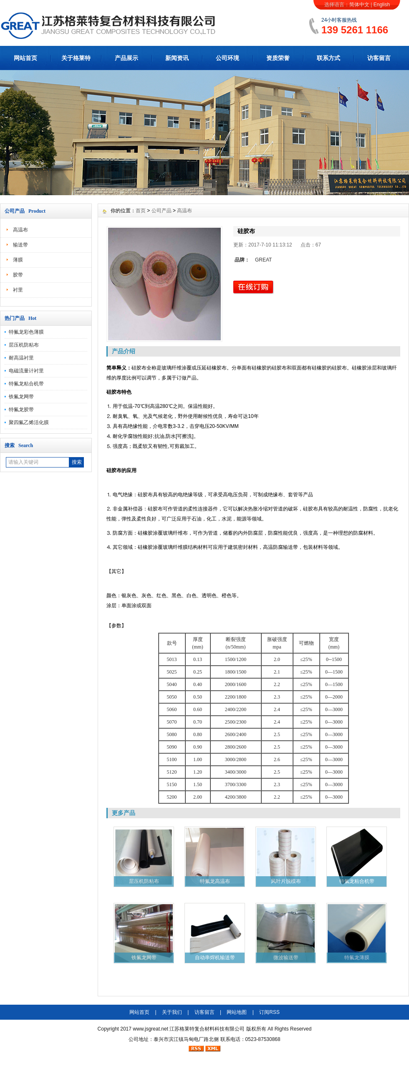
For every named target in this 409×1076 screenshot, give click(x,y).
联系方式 (328, 58)
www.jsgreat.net (150, 1029)
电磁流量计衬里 (26, 371)
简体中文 (359, 5)
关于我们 (172, 1012)
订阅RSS (269, 1012)
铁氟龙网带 (21, 397)
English (382, 5)
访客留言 (379, 58)
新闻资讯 (177, 58)
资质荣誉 (278, 58)
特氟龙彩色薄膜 (26, 332)
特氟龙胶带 (21, 409)
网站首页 (25, 58)
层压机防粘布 (24, 345)
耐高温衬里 (21, 358)
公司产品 (161, 211)
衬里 (18, 290)
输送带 (20, 245)
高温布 (20, 230)
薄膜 (18, 260)
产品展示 (126, 58)
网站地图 (237, 1012)
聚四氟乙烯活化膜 (29, 422)
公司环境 (227, 58)
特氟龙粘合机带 (26, 384)
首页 (141, 211)
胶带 (18, 275)
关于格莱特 (76, 58)
